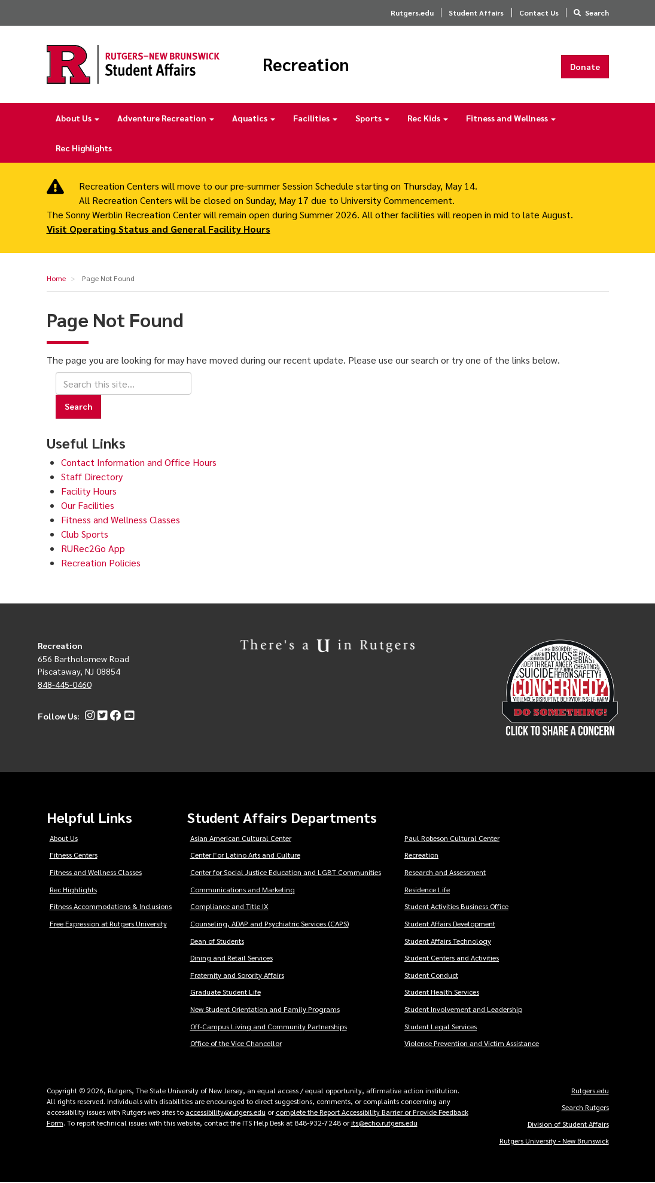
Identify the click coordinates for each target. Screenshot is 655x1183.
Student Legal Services (440, 1026)
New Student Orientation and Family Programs (265, 1009)
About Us (77, 118)
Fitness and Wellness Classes (120, 520)
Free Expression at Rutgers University (108, 924)
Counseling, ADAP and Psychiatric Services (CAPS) (269, 924)
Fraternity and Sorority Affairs (237, 975)
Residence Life (427, 889)
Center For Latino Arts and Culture (245, 855)
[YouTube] (127, 716)
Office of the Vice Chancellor (236, 1043)
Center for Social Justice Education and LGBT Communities (285, 872)
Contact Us (539, 12)
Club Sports (84, 534)
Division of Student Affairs (568, 1124)
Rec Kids (427, 118)
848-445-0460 (65, 684)
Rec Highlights (84, 148)
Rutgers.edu (412, 12)
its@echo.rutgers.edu (384, 1123)
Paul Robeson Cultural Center (451, 838)
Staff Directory (92, 477)
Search (597, 12)
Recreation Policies (101, 563)
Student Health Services (441, 992)
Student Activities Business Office (456, 906)
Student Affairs (476, 12)
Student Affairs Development (449, 924)
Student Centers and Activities (451, 958)
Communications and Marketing (242, 889)
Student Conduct (431, 975)
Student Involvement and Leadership (463, 1009)
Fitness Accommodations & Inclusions (111, 906)
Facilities (315, 118)
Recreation (307, 64)
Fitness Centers (74, 855)
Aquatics (253, 118)
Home (56, 278)
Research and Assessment (445, 872)
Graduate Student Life (225, 992)
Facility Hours (89, 491)
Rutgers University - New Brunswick (554, 1141)
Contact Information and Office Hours (139, 462)
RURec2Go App (93, 548)
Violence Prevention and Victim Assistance (471, 1043)
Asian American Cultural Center (240, 838)
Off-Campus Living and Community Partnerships (268, 1026)
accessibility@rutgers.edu (225, 1112)
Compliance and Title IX (229, 906)
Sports (372, 118)
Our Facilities (87, 505)
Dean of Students (217, 941)
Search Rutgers (585, 1107)
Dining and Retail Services (231, 958)
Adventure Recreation (165, 118)
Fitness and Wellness (511, 118)
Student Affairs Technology (447, 941)
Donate (585, 66)
